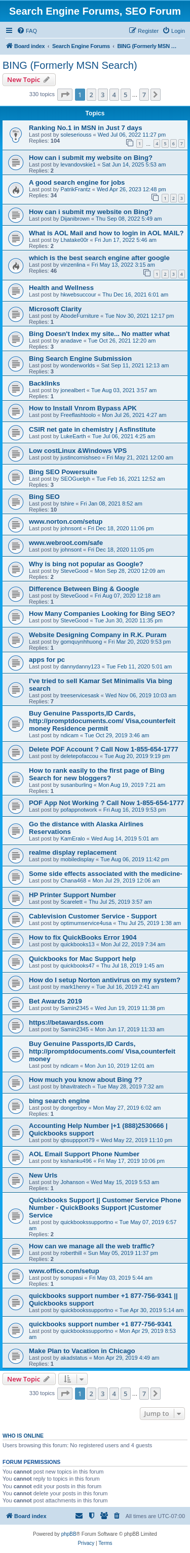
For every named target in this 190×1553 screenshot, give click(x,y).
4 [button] (114, 94)
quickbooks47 (77, 965)
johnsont (71, 528)
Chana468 (73, 880)
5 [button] (125, 94)
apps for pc (47, 659)
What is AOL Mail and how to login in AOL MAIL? (106, 233)
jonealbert (72, 390)
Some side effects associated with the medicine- (105, 873)
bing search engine (59, 1101)
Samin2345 (74, 1008)
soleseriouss (75, 135)
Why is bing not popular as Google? (86, 564)
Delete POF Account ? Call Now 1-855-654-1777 (103, 749)
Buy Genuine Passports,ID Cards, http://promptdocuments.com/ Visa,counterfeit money (102, 1051)
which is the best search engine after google (99, 258)
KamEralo (72, 838)
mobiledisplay (77, 859)
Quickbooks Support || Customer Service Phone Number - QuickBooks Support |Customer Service (105, 1207)
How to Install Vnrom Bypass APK (83, 408)
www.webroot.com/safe (66, 543)
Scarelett (71, 902)
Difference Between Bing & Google (84, 589)
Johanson (72, 1182)
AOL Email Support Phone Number (84, 1154)
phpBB (69, 1534)
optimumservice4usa (85, 923)
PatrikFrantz (75, 189)
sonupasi (71, 1278)
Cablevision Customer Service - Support (93, 916)
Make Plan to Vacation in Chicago (82, 1351)
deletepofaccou (79, 756)
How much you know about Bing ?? (85, 1079)
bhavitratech (75, 1086)
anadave (71, 341)
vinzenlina (72, 265)
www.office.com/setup (64, 1271)
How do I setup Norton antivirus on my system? (104, 980)
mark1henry (75, 987)
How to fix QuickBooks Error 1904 (83, 937)
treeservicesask (79, 695)
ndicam (69, 735)
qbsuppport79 (77, 1140)
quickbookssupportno (86, 1222)
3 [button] (102, 94)
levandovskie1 (78, 164)
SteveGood (74, 571)
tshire (67, 503)
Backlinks (44, 383)
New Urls (43, 1175)
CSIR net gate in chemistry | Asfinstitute (92, 429)
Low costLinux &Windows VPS (78, 450)
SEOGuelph (75, 479)
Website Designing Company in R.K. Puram (98, 635)
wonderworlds (77, 365)
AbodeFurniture (79, 316)
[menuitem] (27, 31)
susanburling (76, 785)
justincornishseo (80, 457)
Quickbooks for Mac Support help (82, 958)
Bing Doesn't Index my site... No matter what (99, 334)
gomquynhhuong (81, 642)
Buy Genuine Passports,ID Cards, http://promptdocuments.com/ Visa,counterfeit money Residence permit (102, 720)
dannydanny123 (80, 666)
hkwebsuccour (78, 294)
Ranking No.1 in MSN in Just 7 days (85, 128)
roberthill (71, 1253)
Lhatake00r (74, 240)
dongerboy (73, 1108)
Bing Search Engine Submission (80, 358)
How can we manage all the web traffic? (92, 1246)
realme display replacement (73, 852)
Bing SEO (44, 496)
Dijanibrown (74, 219)
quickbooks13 (77, 944)
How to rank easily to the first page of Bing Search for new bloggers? (96, 774)
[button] (64, 95)
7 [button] (144, 94)
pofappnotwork (78, 810)
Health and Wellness (61, 287)
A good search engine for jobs (77, 182)
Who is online (23, 1436)
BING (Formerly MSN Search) (70, 65)
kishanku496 (76, 1161)
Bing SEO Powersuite (63, 472)
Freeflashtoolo (78, 415)
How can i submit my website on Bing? (91, 157)
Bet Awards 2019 (55, 1001)
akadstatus (73, 1358)
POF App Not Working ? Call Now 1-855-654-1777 (106, 803)
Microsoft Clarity (55, 309)
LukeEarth (73, 436)
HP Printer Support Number (72, 895)
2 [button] (91, 94)
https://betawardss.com (66, 1022)
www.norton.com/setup (65, 521)
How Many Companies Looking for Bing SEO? (102, 613)
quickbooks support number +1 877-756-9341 (100, 1324)
